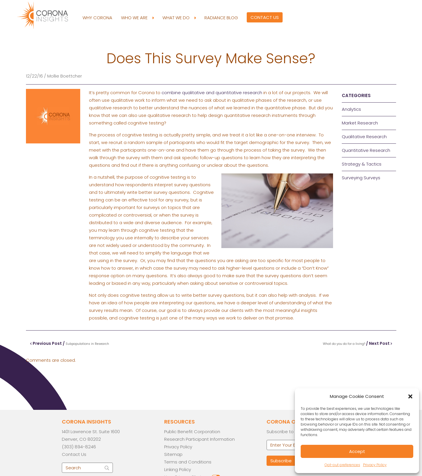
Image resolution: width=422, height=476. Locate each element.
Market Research (360, 123)
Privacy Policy (375, 464)
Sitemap (173, 454)
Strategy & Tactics (361, 164)
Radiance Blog (221, 18)
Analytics (351, 109)
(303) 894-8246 (79, 447)
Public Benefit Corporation (192, 431)
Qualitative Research (364, 137)
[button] (410, 396)
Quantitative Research (366, 150)
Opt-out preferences (342, 464)
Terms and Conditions (187, 462)
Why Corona (97, 18)
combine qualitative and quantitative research (212, 92)
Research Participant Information (199, 439)
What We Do (179, 18)
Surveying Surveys (361, 178)
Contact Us (265, 17)
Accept (357, 451)
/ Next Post (357, 343)
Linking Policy (177, 469)
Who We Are (137, 18)
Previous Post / (69, 343)
